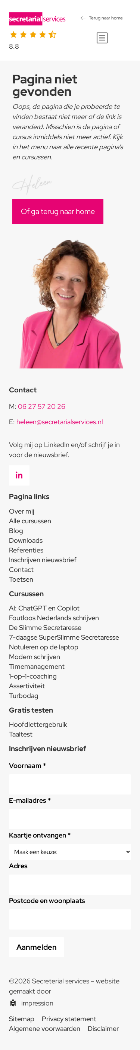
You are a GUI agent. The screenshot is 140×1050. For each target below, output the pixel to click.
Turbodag (23, 695)
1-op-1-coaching (33, 676)
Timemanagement (37, 666)
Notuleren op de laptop (43, 647)
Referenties (26, 550)
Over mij (21, 511)
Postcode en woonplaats (47, 900)
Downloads (26, 540)
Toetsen (21, 579)
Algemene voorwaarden (44, 1028)
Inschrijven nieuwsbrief (43, 559)
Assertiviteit (27, 686)
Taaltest (20, 734)
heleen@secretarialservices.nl (59, 421)
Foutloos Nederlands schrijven (54, 617)
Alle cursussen (30, 521)
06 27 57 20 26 (41, 406)
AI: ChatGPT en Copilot (44, 608)
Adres (18, 865)
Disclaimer (103, 1028)
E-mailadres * (30, 800)
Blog (16, 530)
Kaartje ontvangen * (40, 835)
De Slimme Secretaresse (45, 627)
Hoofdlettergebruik (38, 724)
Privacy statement (69, 1018)
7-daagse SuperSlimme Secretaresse (64, 637)
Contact (21, 569)
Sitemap (21, 1018)
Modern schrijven (34, 656)
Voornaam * (27, 765)
